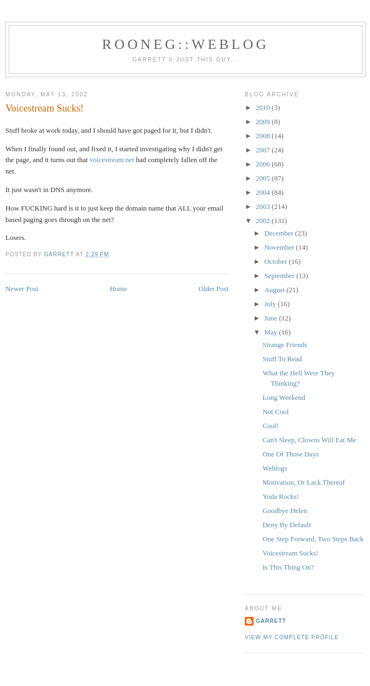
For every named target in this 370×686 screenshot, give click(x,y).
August (275, 290)
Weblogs (274, 468)
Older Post (214, 289)
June (271, 318)
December (279, 233)
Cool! (270, 426)
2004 (264, 192)
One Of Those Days (290, 454)
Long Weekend (283, 397)
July (271, 304)
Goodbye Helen (284, 510)
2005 (264, 178)
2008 (264, 136)
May (271, 332)
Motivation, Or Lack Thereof (303, 482)
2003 (264, 206)
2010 (264, 107)
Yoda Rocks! (280, 496)
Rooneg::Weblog (185, 44)
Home (118, 289)
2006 (264, 164)
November (280, 247)
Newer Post (21, 289)
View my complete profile (292, 637)
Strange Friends (284, 345)
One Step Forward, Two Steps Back (312, 539)
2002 (264, 221)
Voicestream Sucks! (290, 553)
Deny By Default (286, 525)
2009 (264, 122)
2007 (264, 150)
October (276, 261)
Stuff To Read (281, 359)
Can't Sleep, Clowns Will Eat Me (309, 440)
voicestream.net (112, 160)
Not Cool (275, 411)
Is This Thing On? (288, 567)
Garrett (271, 621)
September (280, 275)
